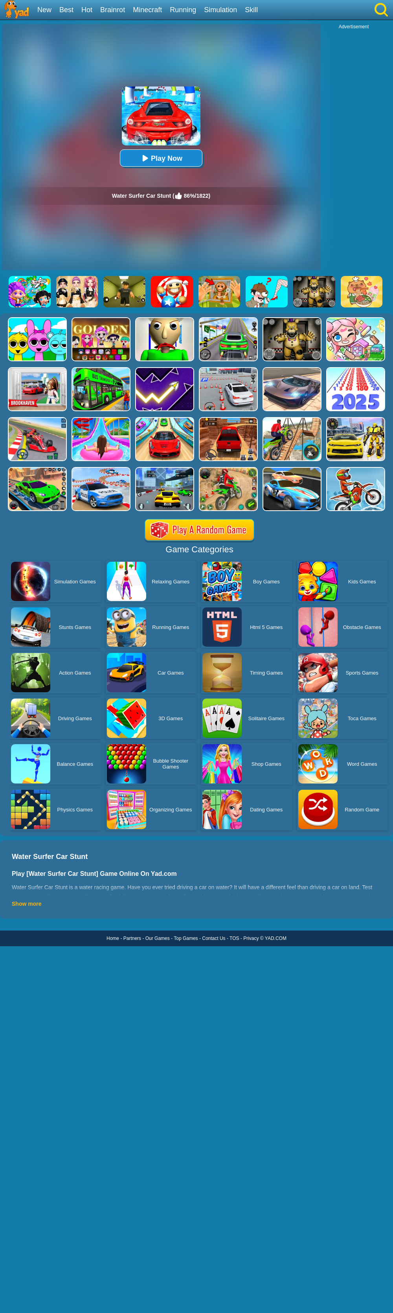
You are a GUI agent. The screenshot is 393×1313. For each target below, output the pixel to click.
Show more (26, 904)
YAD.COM (275, 938)
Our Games (157, 938)
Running (183, 10)
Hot (86, 10)
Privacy (251, 938)
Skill (251, 10)
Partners (132, 938)
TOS (234, 938)
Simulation (220, 10)
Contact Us (213, 938)
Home (113, 938)
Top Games (186, 938)
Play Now (161, 158)
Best (66, 10)
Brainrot (112, 10)
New (44, 10)
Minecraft (147, 10)
